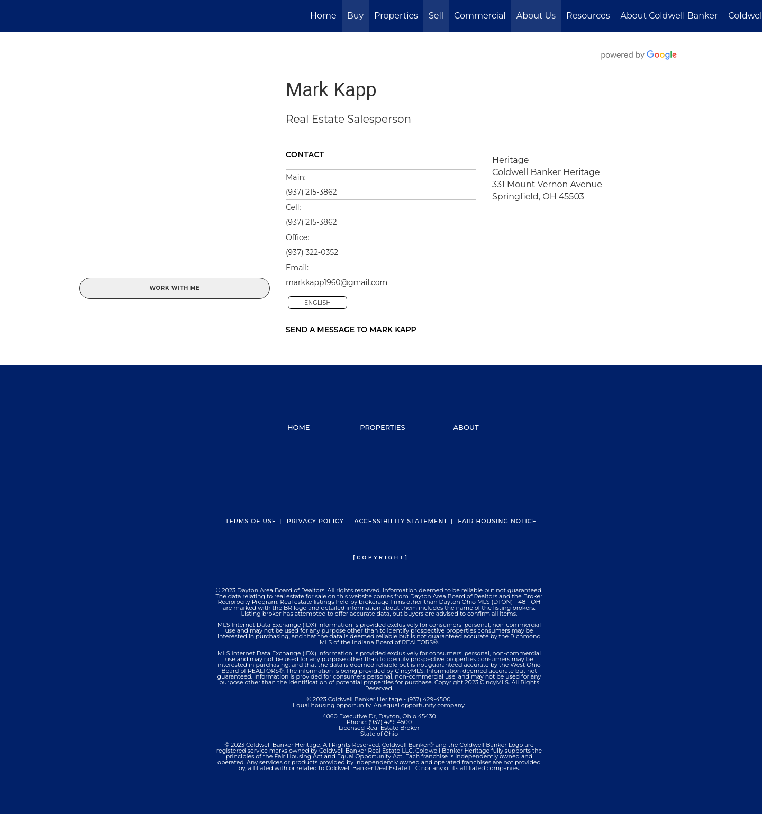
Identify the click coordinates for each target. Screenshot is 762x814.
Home (323, 16)
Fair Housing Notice (497, 521)
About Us (536, 16)
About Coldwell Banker (669, 16)
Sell (436, 16)
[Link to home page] (13, 16)
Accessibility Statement (400, 521)
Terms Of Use (250, 521)
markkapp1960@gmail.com (336, 282)
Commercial (480, 16)
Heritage (510, 160)
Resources (588, 16)
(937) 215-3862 (311, 192)
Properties (396, 16)
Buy (355, 16)
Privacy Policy (315, 521)
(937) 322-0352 (312, 252)
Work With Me (174, 288)
